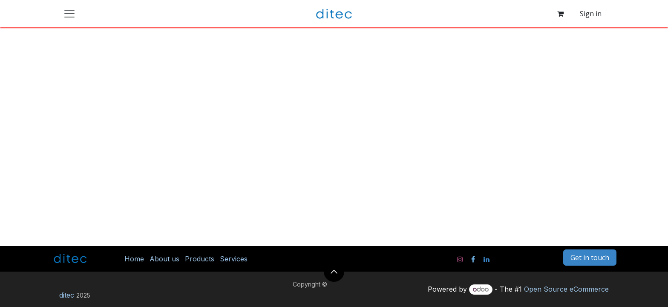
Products (199, 259)
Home (134, 259)
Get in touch (589, 257)
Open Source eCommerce (566, 289)
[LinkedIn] (486, 259)
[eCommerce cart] (560, 14)
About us (164, 259)
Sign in (591, 13)
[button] (334, 271)
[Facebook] (473, 259)
